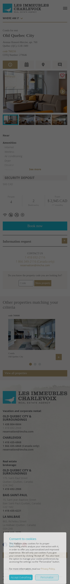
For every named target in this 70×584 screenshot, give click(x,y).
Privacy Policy (48, 575)
